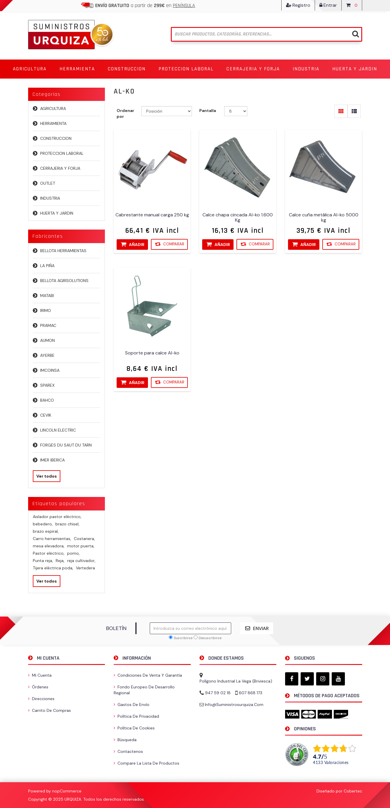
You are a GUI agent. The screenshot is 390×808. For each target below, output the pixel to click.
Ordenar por (125, 113)
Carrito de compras (49, 710)
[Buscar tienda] (266, 34)
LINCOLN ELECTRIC (58, 430)
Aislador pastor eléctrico (57, 516)
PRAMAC (48, 325)
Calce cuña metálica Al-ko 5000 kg (323, 218)
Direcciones (41, 698)
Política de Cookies (134, 728)
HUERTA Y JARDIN (56, 213)
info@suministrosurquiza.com (234, 704)
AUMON (47, 340)
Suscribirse (183, 638)
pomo (73, 553)
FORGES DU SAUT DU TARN (66, 445)
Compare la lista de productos (146, 763)
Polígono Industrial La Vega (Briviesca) (236, 681)
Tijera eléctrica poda (53, 568)
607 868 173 (250, 692)
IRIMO (45, 310)
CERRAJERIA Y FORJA (60, 168)
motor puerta (80, 546)
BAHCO (47, 400)
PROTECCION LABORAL (62, 153)
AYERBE (47, 355)
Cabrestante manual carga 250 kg (152, 215)
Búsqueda (125, 739)
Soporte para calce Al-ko (152, 353)
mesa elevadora (48, 546)
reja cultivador (81, 560)
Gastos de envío (131, 704)
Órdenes (38, 687)
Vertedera (85, 568)
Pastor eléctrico (48, 553)
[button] (29, 69)
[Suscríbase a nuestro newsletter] (190, 628)
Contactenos (128, 751)
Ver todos (46, 476)
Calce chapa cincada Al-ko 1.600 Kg (238, 218)
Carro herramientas (52, 538)
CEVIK (45, 415)
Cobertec (353, 791)
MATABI (47, 295)
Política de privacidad (136, 716)
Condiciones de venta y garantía (148, 675)
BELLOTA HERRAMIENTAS (63, 250)
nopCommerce (66, 791)
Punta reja (43, 560)
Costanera (84, 538)
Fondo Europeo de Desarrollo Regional (144, 689)
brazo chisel (67, 524)
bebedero (43, 524)
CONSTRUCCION (55, 138)
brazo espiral (46, 531)
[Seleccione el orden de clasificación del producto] (166, 111)
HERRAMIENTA (53, 123)
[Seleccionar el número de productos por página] (235, 111)
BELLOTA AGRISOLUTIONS (64, 280)
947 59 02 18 (218, 692)
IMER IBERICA (52, 460)
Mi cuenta (40, 675)
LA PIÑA (47, 265)
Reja (60, 560)
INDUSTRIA (50, 198)
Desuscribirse (210, 638)
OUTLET (47, 183)
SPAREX (47, 385)
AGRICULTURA (53, 108)
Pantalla (207, 110)
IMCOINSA (49, 370)
